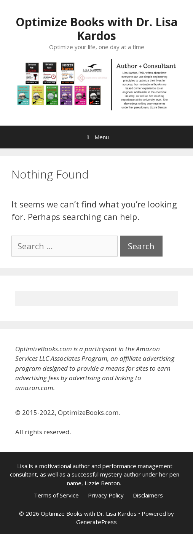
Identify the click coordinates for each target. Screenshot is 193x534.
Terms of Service (56, 495)
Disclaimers (148, 495)
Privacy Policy (106, 495)
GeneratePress (96, 522)
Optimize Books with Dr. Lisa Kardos (97, 28)
